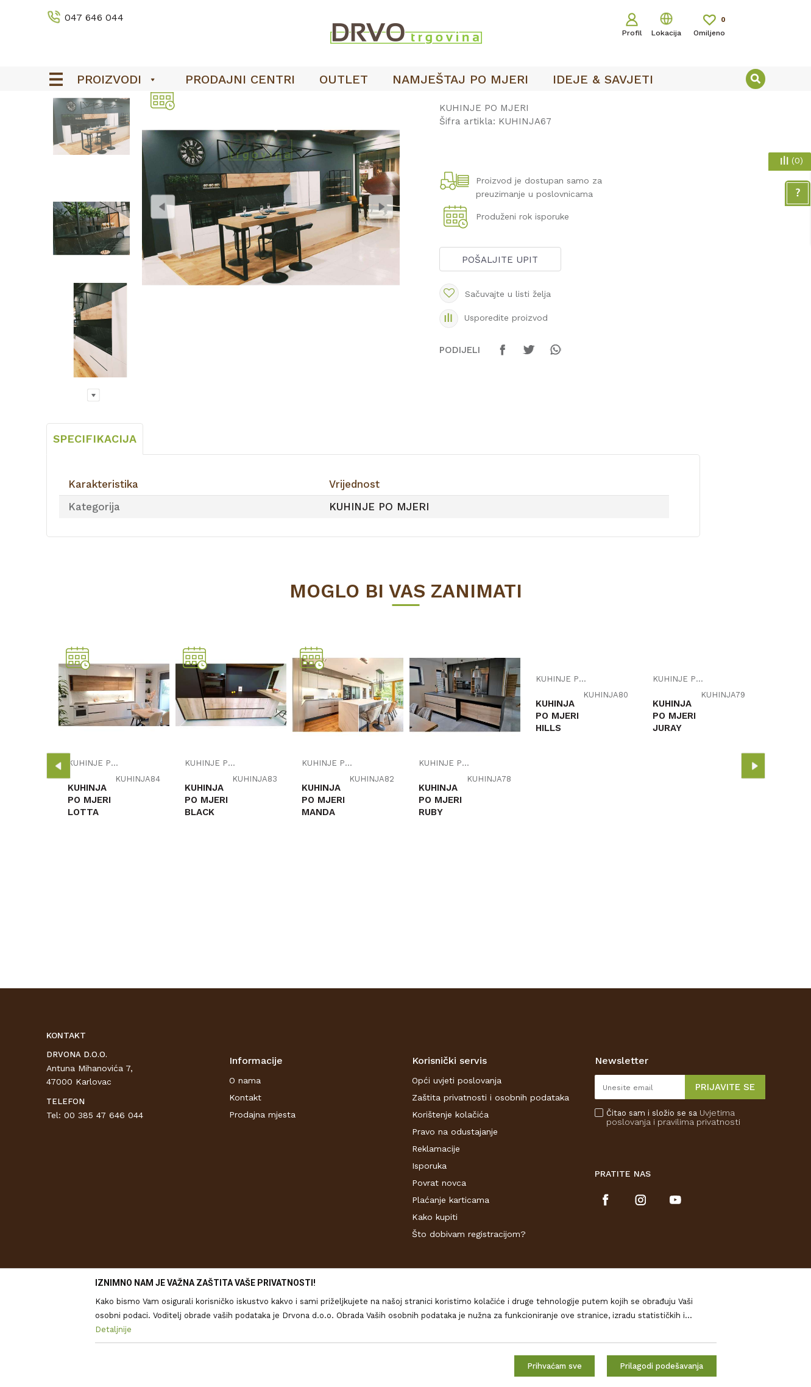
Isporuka (429, 1256)
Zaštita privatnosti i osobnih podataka (490, 1188)
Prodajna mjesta (262, 1205)
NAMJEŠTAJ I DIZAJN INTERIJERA (158, 129)
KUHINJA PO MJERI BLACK (206, 890)
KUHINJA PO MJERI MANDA (323, 890)
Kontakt (245, 1188)
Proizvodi (64, 129)
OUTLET (404, 104)
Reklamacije (436, 1239)
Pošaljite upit (500, 350)
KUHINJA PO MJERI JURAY (674, 806)
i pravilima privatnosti (696, 1213)
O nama (245, 1171)
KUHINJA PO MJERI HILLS (557, 806)
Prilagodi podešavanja (661, 1366)
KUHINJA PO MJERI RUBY (440, 890)
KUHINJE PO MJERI (273, 129)
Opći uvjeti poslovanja (456, 1171)
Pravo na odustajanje (455, 1222)
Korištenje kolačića (450, 1205)
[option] (405, 104)
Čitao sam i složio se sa (673, 1208)
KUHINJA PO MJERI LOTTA (89, 890)
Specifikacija (94, 529)
